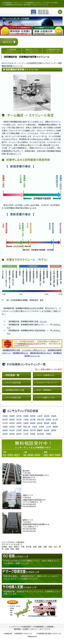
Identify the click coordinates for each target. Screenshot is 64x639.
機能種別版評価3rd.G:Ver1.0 (40, 353)
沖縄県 (48, 434)
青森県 (12, 416)
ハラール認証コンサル (45, 397)
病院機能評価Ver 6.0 (20, 353)
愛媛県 (39, 430)
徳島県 (25, 430)
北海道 (5, 416)
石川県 (5, 423)
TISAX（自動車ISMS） (46, 375)
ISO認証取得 (26, 627)
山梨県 (25, 423)
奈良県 (12, 427)
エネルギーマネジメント (46, 383)
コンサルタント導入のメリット (34, 350)
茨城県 (53, 416)
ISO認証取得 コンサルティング (11, 51)
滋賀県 (53, 423)
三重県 (19, 427)
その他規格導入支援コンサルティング (41, 63)
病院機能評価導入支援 (11, 350)
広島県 (19, 430)
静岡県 (32, 423)
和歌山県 (26, 427)
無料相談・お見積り (21, 629)
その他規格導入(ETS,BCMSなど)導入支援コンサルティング (22, 4)
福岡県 (53, 430)
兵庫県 (41, 427)
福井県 (12, 423)
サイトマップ (45, 629)
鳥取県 (5, 430)
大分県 (25, 434)
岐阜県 (39, 423)
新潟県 (48, 420)
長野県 (19, 423)
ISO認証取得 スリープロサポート (12, 12)
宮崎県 (32, 434)
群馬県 (12, 420)
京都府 (5, 427)
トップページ (14, 627)
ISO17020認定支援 (13, 397)
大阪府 (34, 427)
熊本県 (19, 434)
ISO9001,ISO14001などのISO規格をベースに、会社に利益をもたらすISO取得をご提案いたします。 (31, 562)
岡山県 (12, 430)
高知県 (46, 430)
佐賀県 (5, 434)
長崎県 (12, 434)
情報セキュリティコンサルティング (32, 51)
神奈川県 (40, 420)
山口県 (48, 427)
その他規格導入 (39, 627)
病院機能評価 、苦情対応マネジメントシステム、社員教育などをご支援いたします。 (31, 592)
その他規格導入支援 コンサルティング (53, 51)
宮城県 (25, 416)
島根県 (55, 427)
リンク (46, 4)
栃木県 (5, 420)
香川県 (32, 430)
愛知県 (46, 423)
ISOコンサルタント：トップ (13, 63)
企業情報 (49, 627)
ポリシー (34, 629)
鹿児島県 (40, 434)
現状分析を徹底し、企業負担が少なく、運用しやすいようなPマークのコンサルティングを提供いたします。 (31, 577)
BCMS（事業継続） (44, 390)
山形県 (39, 416)
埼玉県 (19, 420)
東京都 (32, 420)
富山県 (55, 420)
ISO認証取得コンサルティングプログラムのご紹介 (41, 2)
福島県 (46, 416)
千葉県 (25, 420)
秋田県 (32, 416)
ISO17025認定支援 (13, 383)
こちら (44, 322)
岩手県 (19, 416)
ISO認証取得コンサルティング (13, 2)
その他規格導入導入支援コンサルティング (49, 633)
